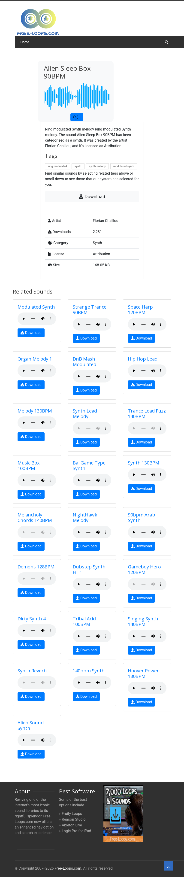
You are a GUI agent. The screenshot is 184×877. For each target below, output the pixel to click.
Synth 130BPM (143, 463)
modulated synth (123, 166)
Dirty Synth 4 (32, 619)
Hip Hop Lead (142, 359)
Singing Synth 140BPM (143, 621)
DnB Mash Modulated (84, 361)
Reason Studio (74, 819)
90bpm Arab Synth (141, 517)
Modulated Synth (36, 307)
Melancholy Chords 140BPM (35, 517)
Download (92, 196)
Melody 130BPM (35, 411)
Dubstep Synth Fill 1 (89, 569)
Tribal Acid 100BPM (84, 621)
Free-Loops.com (68, 868)
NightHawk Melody (85, 517)
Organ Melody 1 (35, 359)
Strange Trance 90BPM (89, 310)
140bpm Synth (89, 671)
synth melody (97, 166)
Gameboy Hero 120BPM (144, 569)
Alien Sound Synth (31, 725)
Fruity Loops (72, 813)
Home (25, 42)
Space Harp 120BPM (140, 310)
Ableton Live (72, 825)
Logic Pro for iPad (76, 831)
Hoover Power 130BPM (143, 673)
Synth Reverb (32, 671)
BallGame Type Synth (89, 465)
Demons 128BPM (36, 567)
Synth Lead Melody (85, 413)
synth (78, 166)
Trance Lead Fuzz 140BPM (147, 413)
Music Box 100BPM (28, 465)
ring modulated (57, 166)
